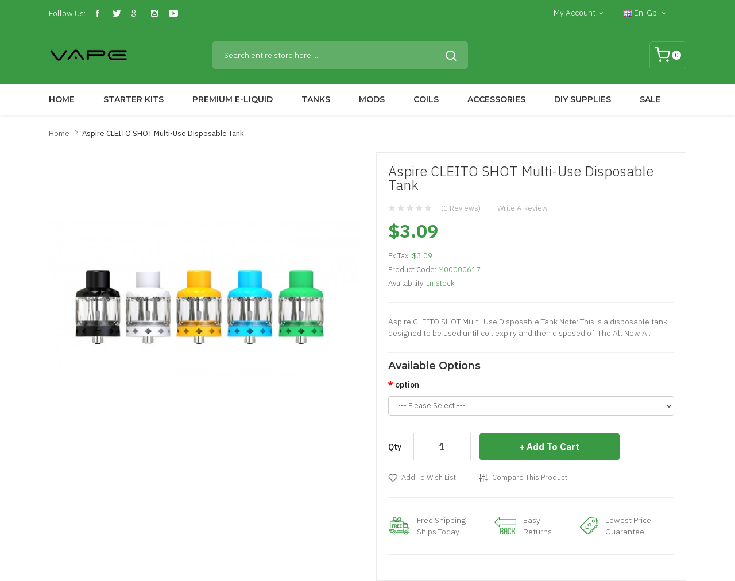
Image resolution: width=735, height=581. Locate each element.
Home (59, 133)
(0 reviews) (461, 208)
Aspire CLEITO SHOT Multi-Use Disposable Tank (163, 133)
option (407, 384)
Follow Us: (67, 13)
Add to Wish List (428, 477)
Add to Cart (553, 446)
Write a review (522, 208)
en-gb (644, 13)
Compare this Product (529, 477)
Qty (394, 446)
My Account (578, 13)
